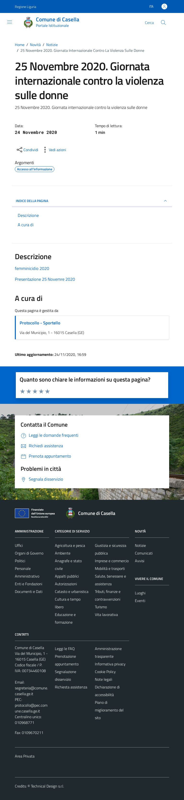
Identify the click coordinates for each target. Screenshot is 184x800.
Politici (20, 561)
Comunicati (144, 553)
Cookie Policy (105, 672)
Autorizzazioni (66, 584)
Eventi (140, 600)
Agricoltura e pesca (70, 545)
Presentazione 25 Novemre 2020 (45, 279)
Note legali (103, 679)
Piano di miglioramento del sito (109, 710)
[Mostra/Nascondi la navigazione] (9, 22)
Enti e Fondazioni (28, 584)
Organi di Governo (29, 553)
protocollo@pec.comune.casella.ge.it (31, 708)
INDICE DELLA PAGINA (92, 201)
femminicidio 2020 (32, 268)
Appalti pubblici (67, 576)
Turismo (101, 607)
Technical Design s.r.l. (47, 786)
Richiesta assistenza (71, 687)
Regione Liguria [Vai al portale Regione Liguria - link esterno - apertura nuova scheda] (25, 6)
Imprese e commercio (112, 561)
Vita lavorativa (106, 614)
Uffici (19, 545)
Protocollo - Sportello (40, 323)
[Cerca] (163, 22)
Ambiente (62, 553)
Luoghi (140, 593)
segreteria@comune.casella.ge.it (31, 691)
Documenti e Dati (28, 591)
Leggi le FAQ (65, 648)
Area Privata (24, 756)
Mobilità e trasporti (110, 568)
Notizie (140, 545)
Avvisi (139, 561)
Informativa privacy (110, 664)
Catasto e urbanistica (71, 591)
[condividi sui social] (27, 150)
